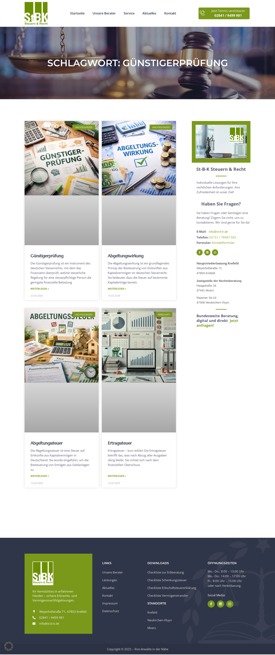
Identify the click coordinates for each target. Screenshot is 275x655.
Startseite (77, 13)
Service (129, 13)
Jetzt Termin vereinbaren (228, 11)
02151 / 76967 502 (222, 237)
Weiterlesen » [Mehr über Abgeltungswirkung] (117, 289)
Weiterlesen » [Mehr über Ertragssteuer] (117, 476)
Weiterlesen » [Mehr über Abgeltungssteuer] (40, 476)
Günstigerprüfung (47, 255)
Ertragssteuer (120, 443)
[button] (8, 646)
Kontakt (170, 13)
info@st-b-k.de (218, 231)
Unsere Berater (104, 13)
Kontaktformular (223, 242)
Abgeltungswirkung (125, 255)
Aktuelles (149, 13)
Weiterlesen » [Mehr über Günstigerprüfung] (40, 289)
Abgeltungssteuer (47, 443)
